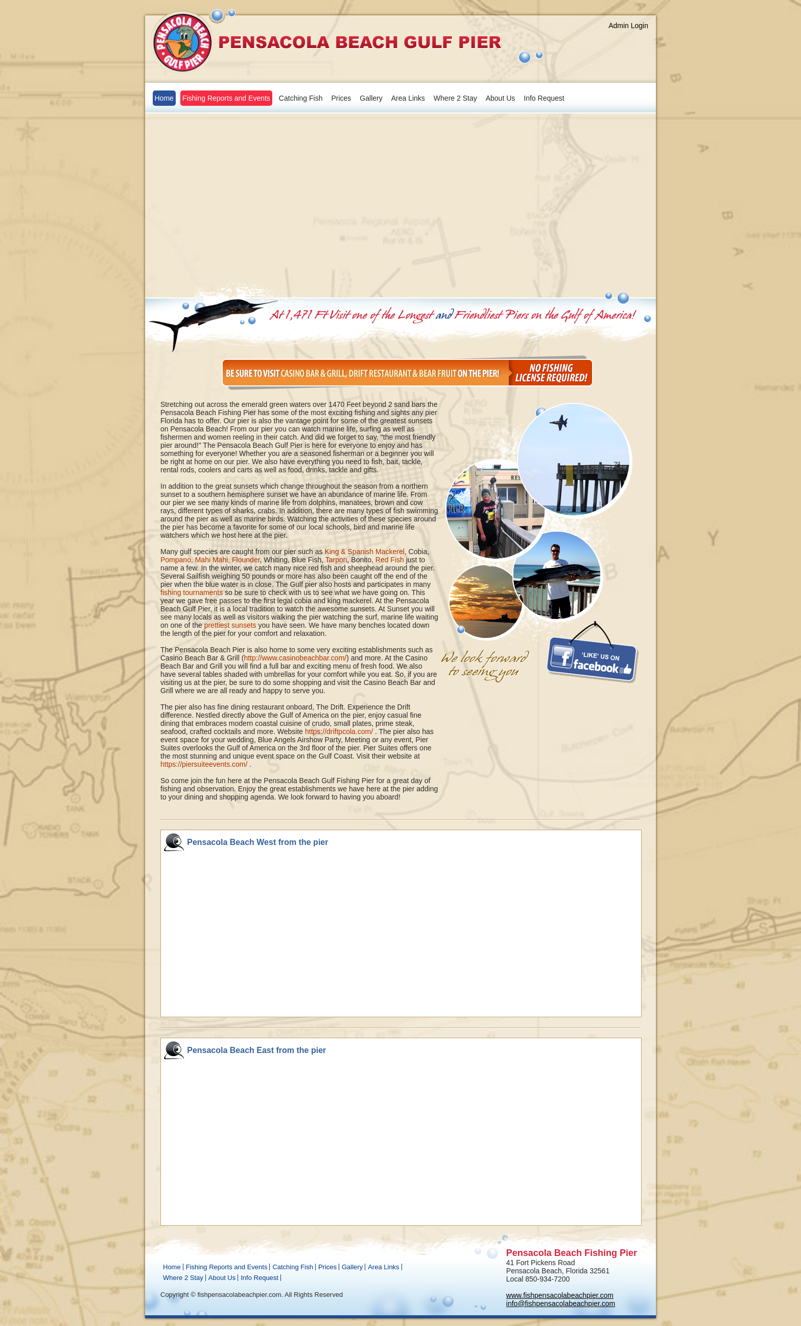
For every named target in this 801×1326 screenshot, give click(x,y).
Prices (341, 98)
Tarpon (336, 560)
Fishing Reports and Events (226, 98)
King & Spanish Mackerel (364, 551)
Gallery (371, 98)
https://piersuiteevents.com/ (203, 764)
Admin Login (628, 25)
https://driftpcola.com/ (339, 731)
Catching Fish (301, 98)
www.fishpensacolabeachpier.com (560, 1295)
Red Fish (389, 560)
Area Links (408, 98)
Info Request (544, 98)
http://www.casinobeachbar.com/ (295, 658)
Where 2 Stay (455, 98)
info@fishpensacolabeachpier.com (560, 1303)
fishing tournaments (191, 592)
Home (164, 98)
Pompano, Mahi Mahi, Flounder (210, 560)
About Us (500, 98)
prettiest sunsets (230, 625)
